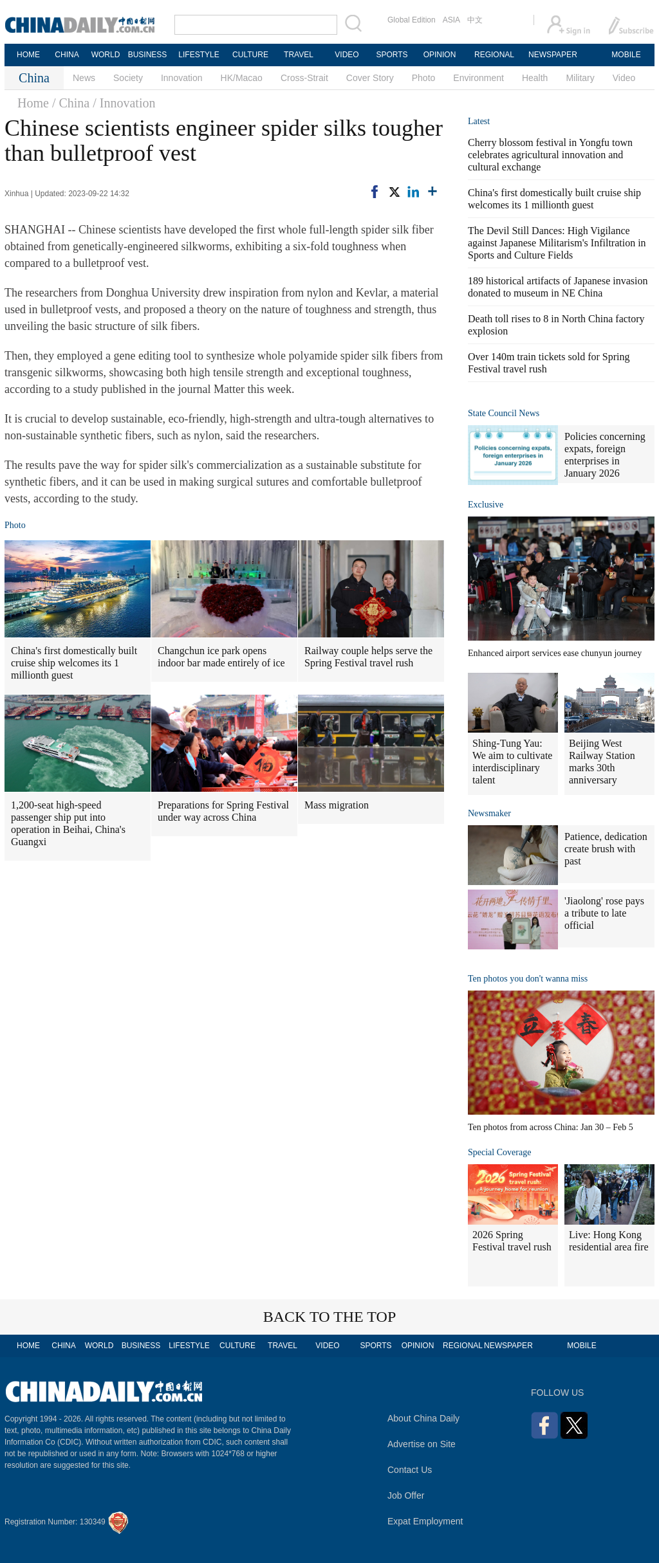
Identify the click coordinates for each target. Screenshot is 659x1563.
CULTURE (250, 54)
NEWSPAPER (552, 54)
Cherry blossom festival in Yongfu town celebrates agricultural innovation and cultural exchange (550, 154)
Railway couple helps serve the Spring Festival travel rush (368, 656)
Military (580, 78)
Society (128, 78)
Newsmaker (489, 813)
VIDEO (346, 54)
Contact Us (409, 1470)
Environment (478, 78)
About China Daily (423, 1418)
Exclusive (485, 504)
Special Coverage (499, 1152)
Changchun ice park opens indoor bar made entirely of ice (221, 656)
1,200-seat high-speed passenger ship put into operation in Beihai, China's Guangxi (68, 823)
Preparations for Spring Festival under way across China (223, 811)
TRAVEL (298, 54)
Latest (479, 121)
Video (624, 78)
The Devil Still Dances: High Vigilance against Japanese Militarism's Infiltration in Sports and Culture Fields (557, 242)
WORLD (105, 54)
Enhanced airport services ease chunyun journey (555, 653)
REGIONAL (494, 54)
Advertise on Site (421, 1444)
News (84, 78)
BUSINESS (147, 54)
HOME (28, 54)
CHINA (67, 54)
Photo (424, 78)
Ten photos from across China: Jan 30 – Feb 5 (550, 1127)
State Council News (503, 413)
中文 (475, 19)
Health (535, 78)
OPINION (439, 54)
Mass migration (336, 805)
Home (33, 103)
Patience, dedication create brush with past (605, 848)
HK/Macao (242, 78)
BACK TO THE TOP (329, 1316)
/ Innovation (124, 103)
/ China (70, 103)
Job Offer (405, 1495)
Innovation (182, 78)
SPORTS (391, 54)
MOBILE (625, 54)
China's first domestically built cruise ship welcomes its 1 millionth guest (74, 663)
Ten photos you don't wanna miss (528, 978)
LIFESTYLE (198, 54)
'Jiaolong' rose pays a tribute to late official (604, 913)
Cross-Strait (304, 78)
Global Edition (411, 19)
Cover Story (370, 78)
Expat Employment (425, 1521)
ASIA (451, 19)
